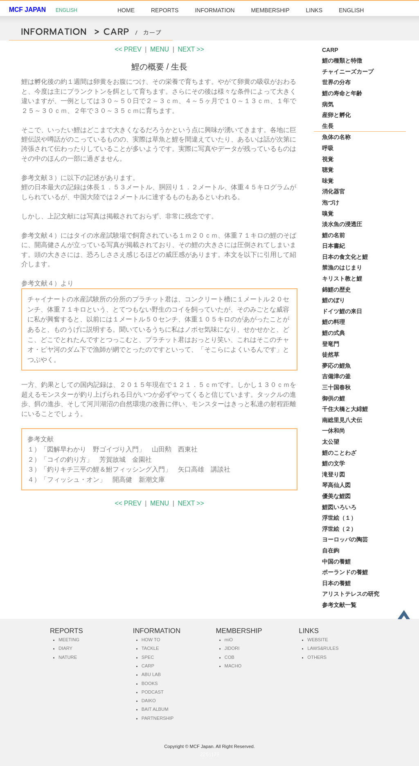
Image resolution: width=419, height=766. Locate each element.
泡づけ (330, 202)
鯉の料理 (333, 322)
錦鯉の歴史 (336, 289)
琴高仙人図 (336, 485)
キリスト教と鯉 (342, 278)
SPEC (148, 657)
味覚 (327, 180)
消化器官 (333, 191)
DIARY (65, 648)
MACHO (233, 665)
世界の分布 (336, 82)
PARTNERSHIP (158, 718)
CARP (330, 50)
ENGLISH (66, 10)
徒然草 (330, 354)
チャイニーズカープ (348, 71)
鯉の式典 (333, 333)
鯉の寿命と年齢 (342, 93)
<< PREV (128, 49)
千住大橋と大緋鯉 (345, 409)
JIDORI (232, 648)
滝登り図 (333, 474)
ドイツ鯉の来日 (342, 311)
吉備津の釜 (336, 376)
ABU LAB (151, 674)
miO (229, 639)
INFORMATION (214, 10)
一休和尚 (333, 430)
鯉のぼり (333, 300)
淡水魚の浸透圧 (342, 224)
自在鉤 (330, 550)
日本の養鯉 (336, 583)
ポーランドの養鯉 (345, 572)
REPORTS (164, 10)
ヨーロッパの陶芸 (345, 539)
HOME (126, 10)
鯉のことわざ (339, 452)
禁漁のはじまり (342, 267)
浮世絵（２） (339, 529)
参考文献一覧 (339, 605)
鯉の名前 (333, 235)
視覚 (327, 159)
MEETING (69, 639)
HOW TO (151, 639)
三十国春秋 (336, 387)
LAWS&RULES (322, 648)
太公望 (330, 441)
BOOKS (150, 683)
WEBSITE (317, 639)
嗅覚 (327, 213)
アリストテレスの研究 (350, 594)
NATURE (68, 657)
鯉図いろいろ (339, 507)
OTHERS (317, 657)
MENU (159, 49)
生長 (327, 126)
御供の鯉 (333, 398)
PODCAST (153, 692)
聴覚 (327, 169)
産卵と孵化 (336, 115)
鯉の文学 (333, 463)
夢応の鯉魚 (336, 365)
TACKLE (150, 648)
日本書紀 (333, 246)
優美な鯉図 (336, 496)
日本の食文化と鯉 (345, 257)
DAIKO (149, 700)
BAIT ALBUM (155, 709)
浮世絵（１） (339, 517)
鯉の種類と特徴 (342, 60)
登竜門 (330, 344)
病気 (327, 104)
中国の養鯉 (336, 561)
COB (229, 657)
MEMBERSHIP (270, 10)
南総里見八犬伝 (342, 420)
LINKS (314, 10)
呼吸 (327, 148)
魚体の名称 (336, 137)
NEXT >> (191, 49)
